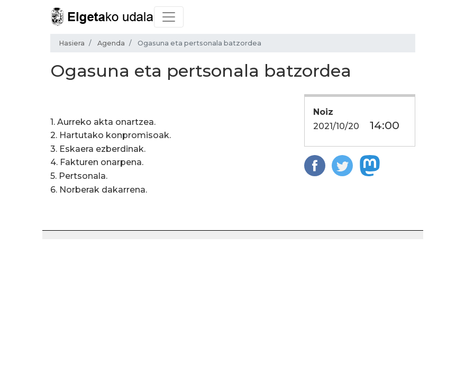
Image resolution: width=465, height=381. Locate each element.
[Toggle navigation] (169, 17)
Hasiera (72, 43)
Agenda (111, 43)
